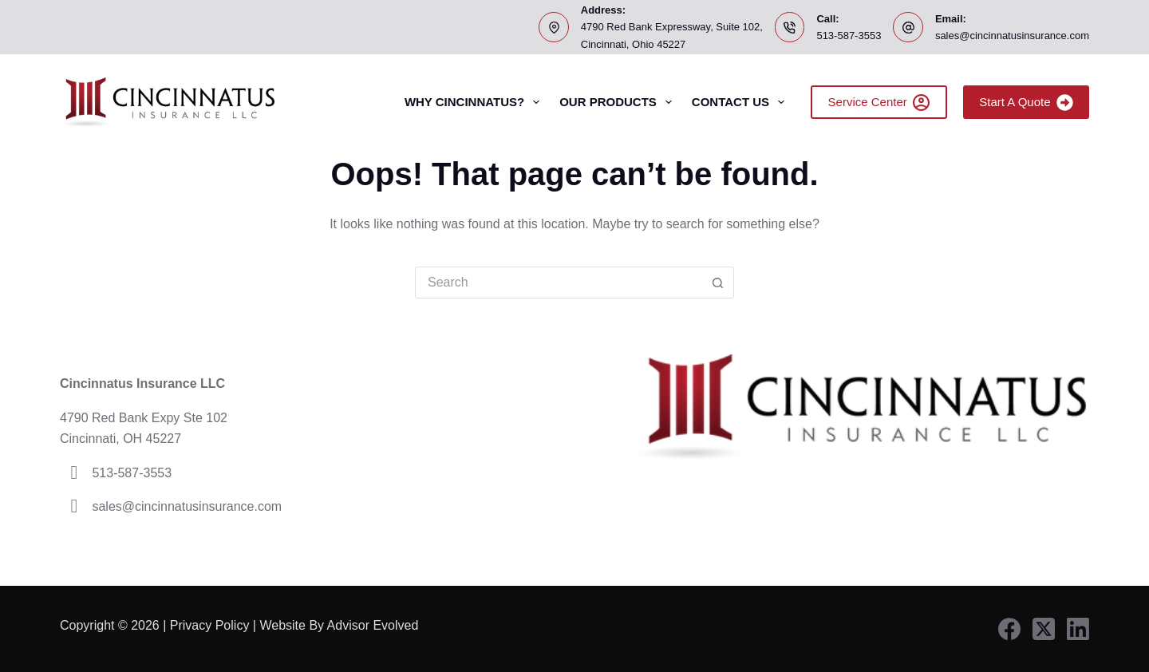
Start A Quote (1026, 102)
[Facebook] (1009, 629)
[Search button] (717, 282)
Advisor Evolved (374, 625)
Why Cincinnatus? (475, 102)
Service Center (879, 102)
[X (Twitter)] (1044, 629)
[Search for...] (558, 282)
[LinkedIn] (1078, 629)
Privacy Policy (210, 625)
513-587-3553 (848, 36)
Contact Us (741, 102)
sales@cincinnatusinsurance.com (1012, 36)
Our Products (618, 102)
